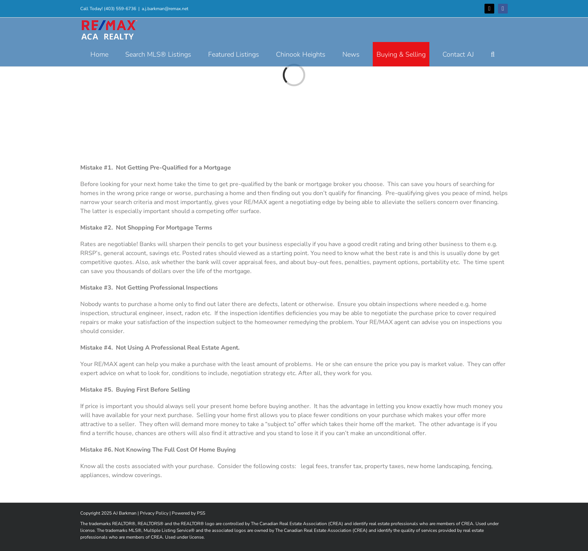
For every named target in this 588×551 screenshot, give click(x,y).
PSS (201, 513)
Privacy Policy (154, 513)
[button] (492, 54)
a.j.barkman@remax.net (165, 9)
